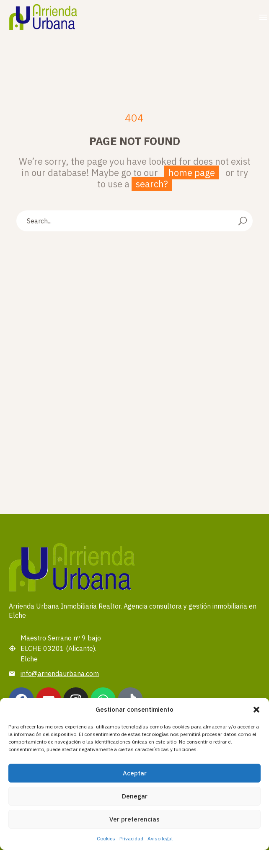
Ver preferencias (134, 819)
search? (152, 184)
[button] (256, 709)
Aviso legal (160, 838)
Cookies (106, 838)
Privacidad (131, 838)
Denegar (134, 796)
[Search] (134, 220)
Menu (263, 17)
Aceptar (135, 773)
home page (191, 172)
